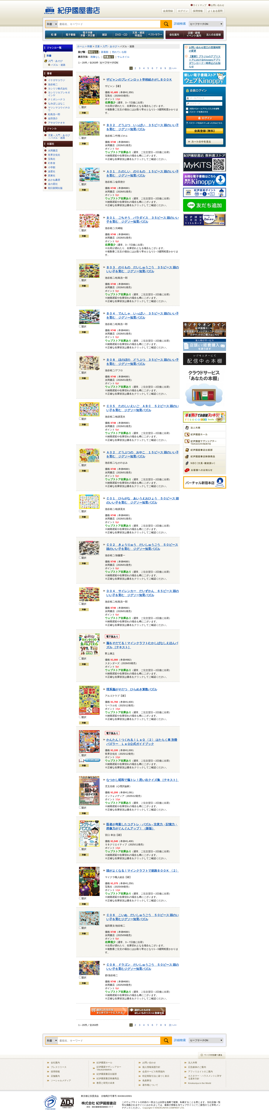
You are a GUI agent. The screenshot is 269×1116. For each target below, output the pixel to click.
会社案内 (173, 34)
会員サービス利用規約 (153, 1071)
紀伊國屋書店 (72, 9)
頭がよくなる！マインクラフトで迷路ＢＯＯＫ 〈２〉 (142, 870)
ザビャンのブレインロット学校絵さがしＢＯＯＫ (139, 79)
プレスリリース (59, 1067)
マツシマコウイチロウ (59, 109)
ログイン (183, 11)
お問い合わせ (217, 5)
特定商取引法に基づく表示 (155, 1076)
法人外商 (192, 1062)
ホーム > (81, 46)
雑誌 (104, 34)
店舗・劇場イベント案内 (193, 34)
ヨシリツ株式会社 (57, 88)
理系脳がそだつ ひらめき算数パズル (131, 689)
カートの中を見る (204, 141)
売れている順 (119, 52)
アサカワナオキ (56, 123)
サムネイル (123, 56)
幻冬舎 (51, 163)
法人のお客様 (214, 34)
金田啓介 (53, 118)
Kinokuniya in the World (199, 1083)
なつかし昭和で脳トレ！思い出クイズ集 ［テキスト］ (142, 780)
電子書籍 (70, 34)
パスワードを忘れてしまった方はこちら (204, 123)
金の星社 (53, 184)
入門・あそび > (111, 46)
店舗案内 (55, 1076)
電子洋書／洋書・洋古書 (87, 34)
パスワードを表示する (206, 112)
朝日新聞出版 (55, 188)
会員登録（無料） (204, 131)
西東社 (51, 175)
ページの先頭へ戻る (212, 1055)
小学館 (51, 167)
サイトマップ (199, 5)
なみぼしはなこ (56, 103)
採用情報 (198, 11)
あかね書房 (54, 180)
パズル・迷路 (58, 65)
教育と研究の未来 (106, 1083)
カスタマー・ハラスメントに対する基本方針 (205, 1077)
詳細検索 (180, 23)
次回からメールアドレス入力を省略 (206, 109)
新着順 (104, 52)
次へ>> (173, 68)
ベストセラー (155, 34)
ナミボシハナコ (56, 99)
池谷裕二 (53, 84)
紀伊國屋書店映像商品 (108, 1078)
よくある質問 (215, 11)
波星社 (51, 171)
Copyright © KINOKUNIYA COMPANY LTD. (164, 1107)
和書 (53, 34)
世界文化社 (54, 155)
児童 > (98, 46)
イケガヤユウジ (56, 80)
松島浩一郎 (54, 114)
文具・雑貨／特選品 (138, 34)
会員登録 (168, 11)
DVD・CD (121, 34)
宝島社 (51, 159)
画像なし (95, 56)
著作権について (150, 1085)
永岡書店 (53, 150)
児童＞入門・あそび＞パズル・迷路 (59, 136)
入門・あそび (55, 61)
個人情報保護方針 (151, 1067)
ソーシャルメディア (61, 1080)
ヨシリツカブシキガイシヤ (59, 93)
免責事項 (146, 1080)
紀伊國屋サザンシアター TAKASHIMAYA (109, 1068)
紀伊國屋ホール (104, 1062)
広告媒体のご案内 (197, 1067)
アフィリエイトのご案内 (200, 1071)
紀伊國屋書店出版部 (107, 1074)
